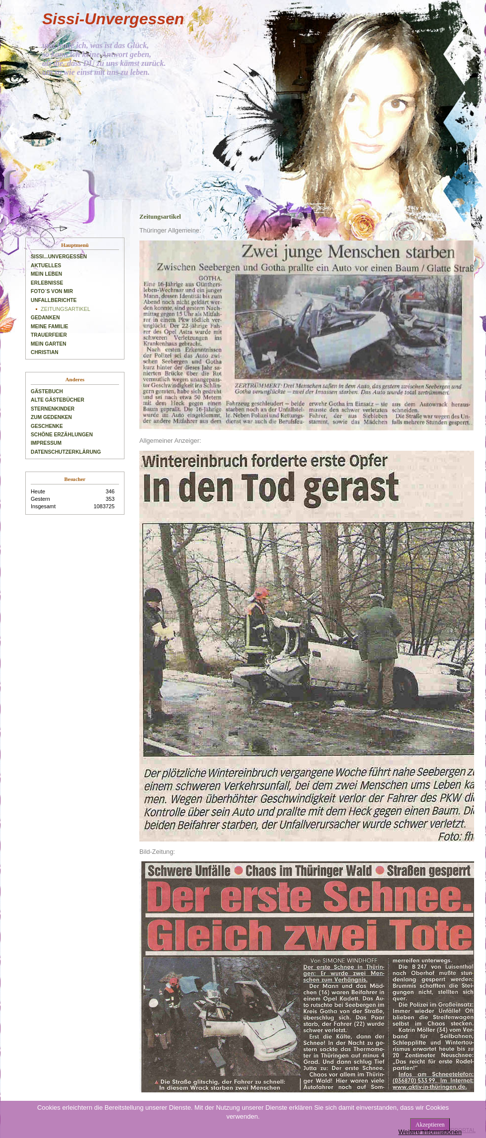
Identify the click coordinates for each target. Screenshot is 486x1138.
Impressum (46, 443)
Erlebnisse (47, 283)
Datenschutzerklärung (66, 452)
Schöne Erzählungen (62, 434)
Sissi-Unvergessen (113, 19)
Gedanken (45, 317)
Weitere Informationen (430, 1132)
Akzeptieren (430, 1124)
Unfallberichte (54, 300)
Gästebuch (47, 391)
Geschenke (47, 426)
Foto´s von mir (52, 291)
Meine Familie (49, 326)
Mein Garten (48, 344)
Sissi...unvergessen (59, 256)
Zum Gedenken (51, 417)
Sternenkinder (52, 409)
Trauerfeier (49, 335)
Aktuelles (46, 265)
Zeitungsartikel (65, 309)
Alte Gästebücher (57, 400)
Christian (45, 352)
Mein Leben (46, 274)
